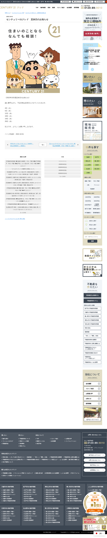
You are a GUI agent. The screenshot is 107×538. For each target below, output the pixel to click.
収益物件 (92, 188)
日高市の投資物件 (7, 520)
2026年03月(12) (62, 167)
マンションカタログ (8, 441)
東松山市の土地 (50, 496)
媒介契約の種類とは (74, 459)
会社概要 (69, 7)
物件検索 (43, 7)
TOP (37, 7)
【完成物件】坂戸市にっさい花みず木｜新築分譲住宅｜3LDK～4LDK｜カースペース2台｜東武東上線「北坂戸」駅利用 (23, 173)
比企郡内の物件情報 (29, 508)
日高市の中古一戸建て (8, 513)
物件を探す (5, 438)
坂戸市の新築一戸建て (30, 490)
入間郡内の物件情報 (73, 508)
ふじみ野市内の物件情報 (95, 486)
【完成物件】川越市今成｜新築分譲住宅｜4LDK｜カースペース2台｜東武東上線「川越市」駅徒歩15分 (23, 178)
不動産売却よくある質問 (91, 362)
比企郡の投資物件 (29, 520)
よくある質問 (63, 459)
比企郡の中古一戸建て (30, 513)
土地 (88, 185)
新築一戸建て (88, 181)
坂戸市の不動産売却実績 (91, 308)
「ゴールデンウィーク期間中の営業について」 (23, 169)
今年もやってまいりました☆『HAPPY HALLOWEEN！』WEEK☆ (21, 145)
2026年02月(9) (62, 170)
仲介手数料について (8, 462)
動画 (53, 7)
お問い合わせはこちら (94, 460)
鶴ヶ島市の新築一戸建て (74, 490)
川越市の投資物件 (7, 498)
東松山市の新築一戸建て (52, 490)
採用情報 (76, 7)
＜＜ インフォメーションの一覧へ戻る (15, 218)
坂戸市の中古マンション (30, 494)
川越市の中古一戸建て (8, 492)
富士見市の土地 (50, 518)
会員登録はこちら (94, 470)
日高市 (97, 165)
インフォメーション (71, 441)
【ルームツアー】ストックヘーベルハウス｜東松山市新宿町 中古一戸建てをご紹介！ (62, 145)
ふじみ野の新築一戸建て (95, 490)
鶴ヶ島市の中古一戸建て (74, 492)
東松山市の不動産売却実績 (92, 320)
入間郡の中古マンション (74, 516)
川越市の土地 (6, 496)
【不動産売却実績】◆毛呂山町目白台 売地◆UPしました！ (23, 204)
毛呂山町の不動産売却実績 (92, 324)
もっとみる (23, 212)
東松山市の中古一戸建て (52, 492)
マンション (96, 185)
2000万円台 (97, 197)
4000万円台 (97, 201)
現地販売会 (5, 443)
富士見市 (97, 169)
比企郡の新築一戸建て (30, 511)
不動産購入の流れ (7, 473)
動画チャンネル (41, 441)
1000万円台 (88, 197)
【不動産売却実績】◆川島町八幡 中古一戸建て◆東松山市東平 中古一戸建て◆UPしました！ (23, 189)
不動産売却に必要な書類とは (92, 343)
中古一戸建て (96, 181)
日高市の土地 (6, 518)
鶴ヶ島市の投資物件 (73, 498)
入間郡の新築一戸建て (73, 511)
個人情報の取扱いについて (49, 532)
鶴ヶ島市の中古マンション (75, 494)
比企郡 (88, 169)
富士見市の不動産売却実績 (53, 522)
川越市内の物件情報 (7, 486)
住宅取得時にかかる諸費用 (52, 473)
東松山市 (88, 161)
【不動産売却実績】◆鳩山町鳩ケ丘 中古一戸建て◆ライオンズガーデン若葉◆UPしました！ (23, 200)
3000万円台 (88, 201)
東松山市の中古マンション (53, 494)
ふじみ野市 (88, 165)
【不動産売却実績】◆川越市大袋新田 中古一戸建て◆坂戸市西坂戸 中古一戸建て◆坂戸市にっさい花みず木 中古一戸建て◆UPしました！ (23, 164)
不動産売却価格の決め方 (91, 353)
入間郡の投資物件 (72, 520)
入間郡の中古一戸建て (73, 513)
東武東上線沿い (96, 208)
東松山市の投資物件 (51, 498)
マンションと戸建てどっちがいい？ (23, 473)
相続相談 (87, 332)
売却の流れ (88, 328)
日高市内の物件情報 (7, 508)
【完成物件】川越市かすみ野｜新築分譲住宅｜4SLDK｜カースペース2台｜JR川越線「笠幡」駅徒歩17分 (23, 184)
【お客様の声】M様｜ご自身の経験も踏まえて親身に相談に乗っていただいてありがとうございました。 (23, 208)
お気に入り (77, 1)
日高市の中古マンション (9, 516)
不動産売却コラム (92, 301)
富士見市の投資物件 (51, 520)
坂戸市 (97, 157)
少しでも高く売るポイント (18, 457)
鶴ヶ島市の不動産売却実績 (92, 316)
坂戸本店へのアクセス (94, 455)
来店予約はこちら (94, 465)
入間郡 (88, 172)
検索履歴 (99, 1)
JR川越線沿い (88, 212)
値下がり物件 (88, 208)
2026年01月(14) (62, 173)
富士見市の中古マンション (53, 516)
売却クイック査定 (24, 441)
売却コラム (22, 446)
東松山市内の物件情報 (51, 486)
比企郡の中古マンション (30, 516)
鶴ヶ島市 (97, 161)
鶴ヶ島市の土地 (72, 496)
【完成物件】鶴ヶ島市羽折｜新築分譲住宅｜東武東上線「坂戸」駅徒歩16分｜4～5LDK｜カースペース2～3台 (23, 194)
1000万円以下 (88, 204)
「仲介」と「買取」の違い (92, 335)
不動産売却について (25, 438)
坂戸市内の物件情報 (29, 486)
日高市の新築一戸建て (8, 511)
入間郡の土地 (71, 518)
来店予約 (39, 443)
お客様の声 (69, 438)
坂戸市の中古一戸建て (30, 492)
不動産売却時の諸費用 (90, 339)
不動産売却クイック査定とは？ (90, 357)
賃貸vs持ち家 (39, 473)
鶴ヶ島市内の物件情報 (73, 486)
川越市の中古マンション (9, 494)
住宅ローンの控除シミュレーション (12, 475)
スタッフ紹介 (61, 7)
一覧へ (43, 145)
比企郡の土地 (27, 518)
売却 (49, 7)
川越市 (88, 157)
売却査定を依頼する (92, 295)
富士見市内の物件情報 (51, 508)
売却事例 (22, 443)
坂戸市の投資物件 (29, 498)
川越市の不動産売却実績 (91, 312)
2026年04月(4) (62, 164)
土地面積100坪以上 (96, 205)
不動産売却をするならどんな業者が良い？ (90, 348)
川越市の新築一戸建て (8, 490)
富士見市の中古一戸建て (52, 513)
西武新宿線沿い (96, 212)
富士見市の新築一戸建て (52, 511)
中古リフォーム (75, 473)
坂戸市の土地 (27, 496)
